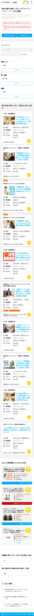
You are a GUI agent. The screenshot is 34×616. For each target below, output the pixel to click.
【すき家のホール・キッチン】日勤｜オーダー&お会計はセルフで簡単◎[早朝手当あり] (23, 120)
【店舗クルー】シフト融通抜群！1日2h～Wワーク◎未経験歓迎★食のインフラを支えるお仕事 (23, 328)
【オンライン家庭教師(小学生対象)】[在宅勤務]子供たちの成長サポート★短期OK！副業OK (23, 364)
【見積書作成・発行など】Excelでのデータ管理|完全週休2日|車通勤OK (23, 224)
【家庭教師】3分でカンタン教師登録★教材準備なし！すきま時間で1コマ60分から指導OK (23, 156)
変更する (17, 70)
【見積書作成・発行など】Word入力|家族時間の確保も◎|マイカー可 (23, 189)
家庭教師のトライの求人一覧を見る (11, 176)
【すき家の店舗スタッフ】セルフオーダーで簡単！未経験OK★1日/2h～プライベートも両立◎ (23, 257)
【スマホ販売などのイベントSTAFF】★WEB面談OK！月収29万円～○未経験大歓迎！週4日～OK (16, 430)
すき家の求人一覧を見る (8, 142)
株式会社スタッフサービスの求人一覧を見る (13, 210)
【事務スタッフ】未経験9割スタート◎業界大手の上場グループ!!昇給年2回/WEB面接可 (23, 293)
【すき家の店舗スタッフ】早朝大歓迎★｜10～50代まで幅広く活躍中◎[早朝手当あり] (23, 397)
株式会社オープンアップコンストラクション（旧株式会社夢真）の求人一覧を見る (14, 315)
